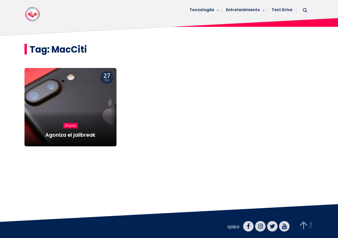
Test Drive (282, 9)
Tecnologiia (203, 10)
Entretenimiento (245, 10)
